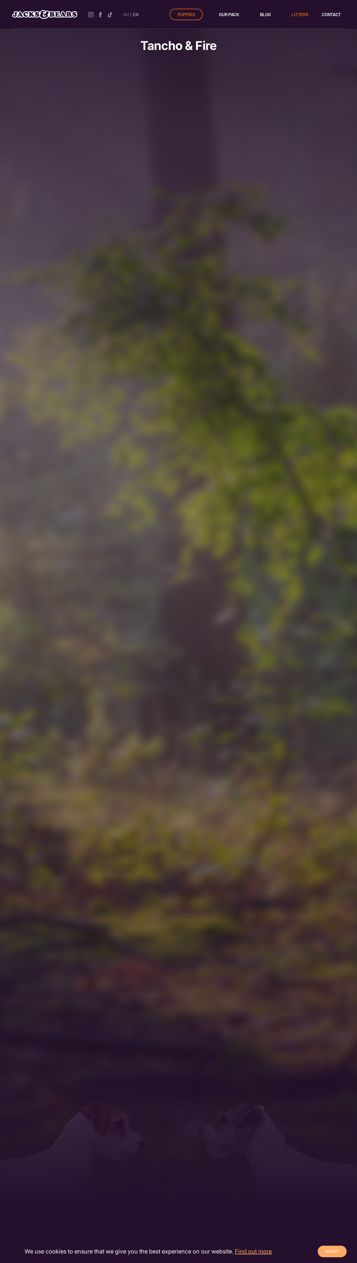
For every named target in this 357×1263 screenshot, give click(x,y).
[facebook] (100, 14)
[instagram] (90, 14)
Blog (265, 14)
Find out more (253, 1251)
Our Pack (229, 14)
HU (126, 14)
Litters (299, 14)
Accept (332, 1251)
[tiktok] (110, 14)
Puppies (186, 14)
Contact (331, 14)
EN (135, 14)
